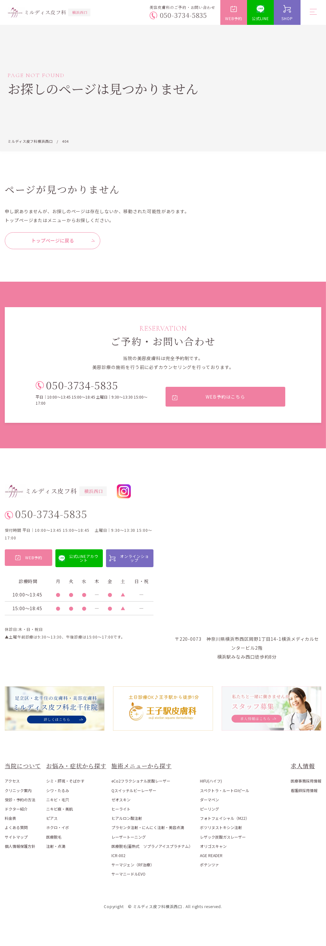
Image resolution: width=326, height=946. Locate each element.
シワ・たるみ (57, 790)
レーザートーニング (128, 837)
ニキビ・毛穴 (57, 799)
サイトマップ (16, 837)
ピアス (52, 818)
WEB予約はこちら (225, 397)
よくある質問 (16, 827)
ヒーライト (121, 809)
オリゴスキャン (213, 846)
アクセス (12, 781)
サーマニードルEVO (128, 874)
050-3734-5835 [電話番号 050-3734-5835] (183, 15)
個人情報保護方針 (20, 846)
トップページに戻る (52, 240)
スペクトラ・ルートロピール (224, 790)
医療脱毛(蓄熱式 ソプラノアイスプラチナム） (152, 846)
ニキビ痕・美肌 (59, 809)
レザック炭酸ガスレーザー (223, 837)
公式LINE (260, 18)
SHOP (287, 18)
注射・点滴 (55, 846)
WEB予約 (234, 18)
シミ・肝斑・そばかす (65, 781)
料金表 (10, 818)
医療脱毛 (53, 837)
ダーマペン (209, 799)
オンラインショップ (134, 558)
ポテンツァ (209, 864)
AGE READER (211, 855)
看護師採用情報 (304, 790)
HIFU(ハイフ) (211, 781)
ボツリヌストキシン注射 (221, 827)
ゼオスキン (121, 799)
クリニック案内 (18, 790)
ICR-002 (118, 855)
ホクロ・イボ (57, 827)
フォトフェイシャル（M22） (224, 818)
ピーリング (209, 809)
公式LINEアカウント (83, 558)
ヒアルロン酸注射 (126, 818)
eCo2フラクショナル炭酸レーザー (140, 781)
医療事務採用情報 (306, 781)
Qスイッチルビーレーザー (133, 790)
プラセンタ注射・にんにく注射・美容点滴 (147, 827)
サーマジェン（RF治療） (132, 864)
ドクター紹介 (16, 809)
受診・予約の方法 (20, 799)
